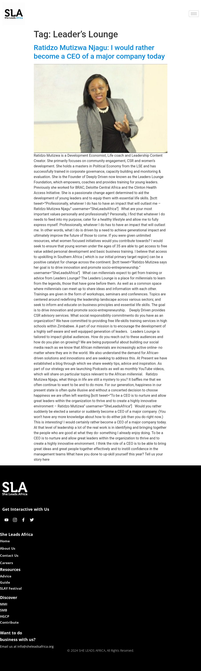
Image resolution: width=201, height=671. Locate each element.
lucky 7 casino (111, 666)
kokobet (72, 666)
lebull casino (89, 666)
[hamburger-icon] (194, 13)
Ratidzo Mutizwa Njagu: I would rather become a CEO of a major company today (99, 51)
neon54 (129, 666)
